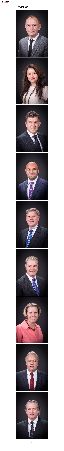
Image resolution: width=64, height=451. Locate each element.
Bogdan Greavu (5, 1)
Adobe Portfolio (33, 448)
